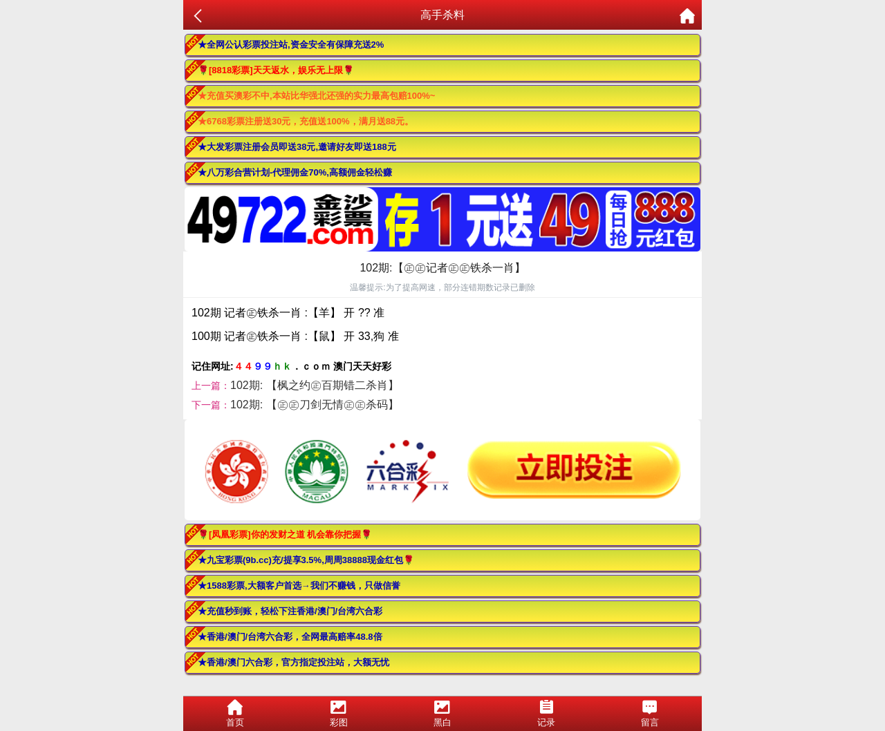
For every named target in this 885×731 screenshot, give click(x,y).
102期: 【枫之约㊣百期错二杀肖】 (314, 385)
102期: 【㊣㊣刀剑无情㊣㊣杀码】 (314, 404)
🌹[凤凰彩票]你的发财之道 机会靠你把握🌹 (285, 534)
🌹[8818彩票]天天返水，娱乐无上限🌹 (276, 70)
